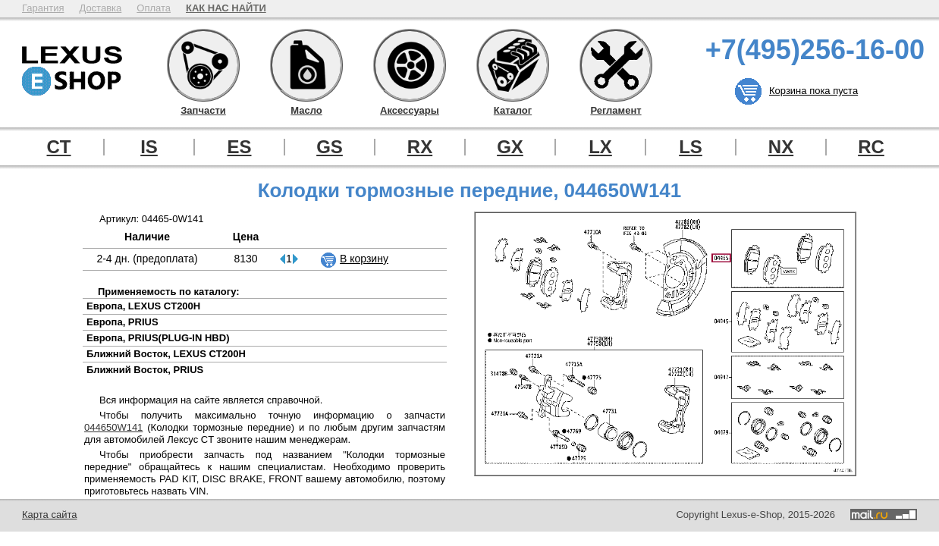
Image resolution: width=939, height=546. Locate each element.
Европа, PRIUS (122, 322)
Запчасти (203, 65)
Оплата (154, 8)
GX (510, 147)
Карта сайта (49, 514)
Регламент (615, 65)
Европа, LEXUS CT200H (143, 306)
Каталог (512, 65)
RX (419, 147)
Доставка (100, 8)
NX (780, 147)
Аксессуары (409, 65)
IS (149, 147)
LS (690, 147)
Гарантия (43, 8)
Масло (306, 65)
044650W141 (113, 427)
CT (59, 147)
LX (600, 147)
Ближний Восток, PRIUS (144, 369)
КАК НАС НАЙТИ (226, 8)
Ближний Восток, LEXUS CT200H (166, 353)
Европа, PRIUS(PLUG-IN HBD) (157, 338)
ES (239, 147)
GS (329, 147)
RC (871, 147)
